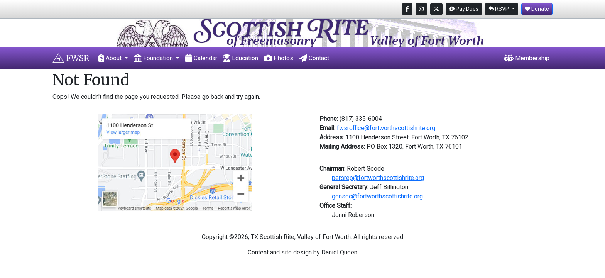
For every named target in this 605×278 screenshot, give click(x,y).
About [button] (110, 58)
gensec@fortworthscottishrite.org (377, 196)
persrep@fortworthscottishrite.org (378, 177)
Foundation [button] (154, 58)
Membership (526, 58)
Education (240, 58)
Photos (278, 58)
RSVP (499, 9)
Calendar (201, 58)
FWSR (70, 58)
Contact (314, 58)
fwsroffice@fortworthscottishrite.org (386, 128)
